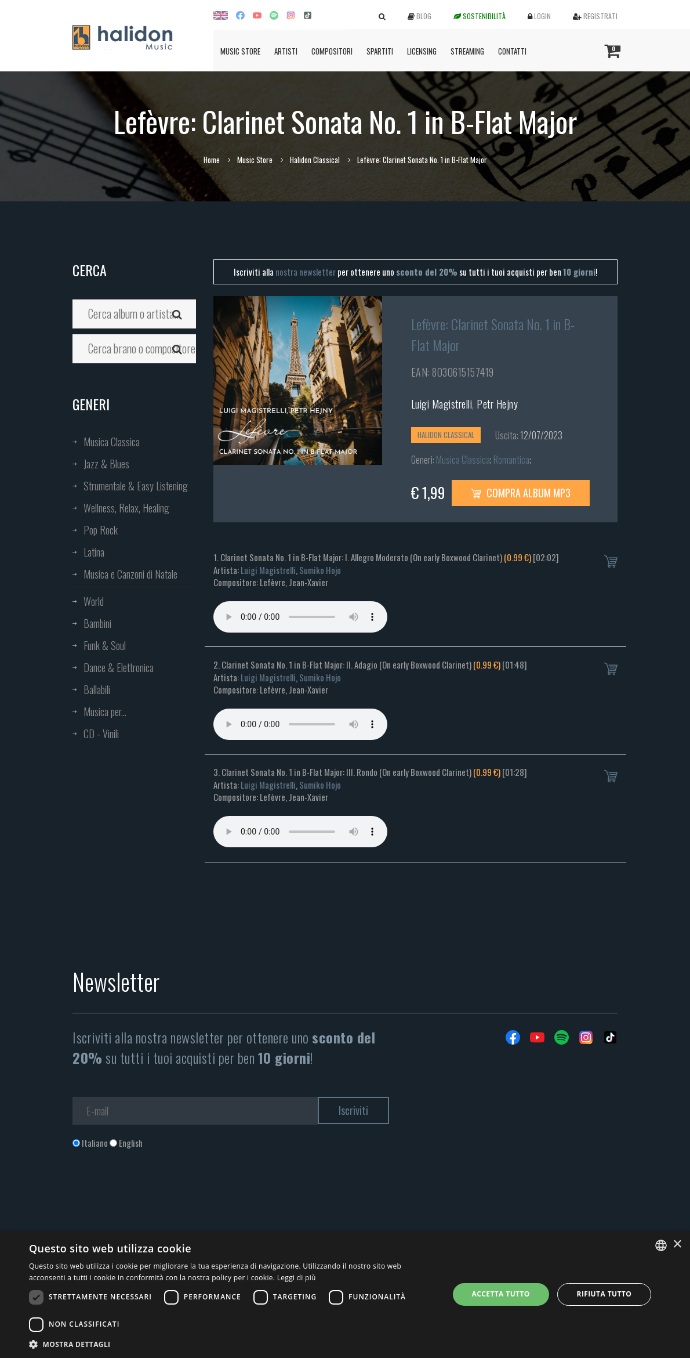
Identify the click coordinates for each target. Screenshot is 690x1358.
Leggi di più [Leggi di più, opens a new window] (296, 1278)
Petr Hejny (497, 403)
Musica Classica (111, 441)
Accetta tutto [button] (501, 1294)
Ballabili (96, 689)
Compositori (332, 51)
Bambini (97, 623)
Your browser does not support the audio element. (300, 617)
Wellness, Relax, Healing (126, 507)
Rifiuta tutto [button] (604, 1294)
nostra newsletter (305, 271)
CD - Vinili (101, 733)
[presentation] (160, 1196)
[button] (232, 1343)
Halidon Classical (315, 159)
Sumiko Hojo (320, 570)
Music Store (240, 51)
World (93, 601)
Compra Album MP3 (521, 492)
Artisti (285, 51)
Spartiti (379, 51)
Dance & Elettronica (118, 667)
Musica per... (104, 711)
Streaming (467, 51)
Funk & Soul (104, 645)
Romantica (511, 460)
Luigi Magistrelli (442, 403)
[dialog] (345, 1294)
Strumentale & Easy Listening (135, 485)
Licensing (422, 51)
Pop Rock (100, 529)
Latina (93, 551)
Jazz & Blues (106, 463)
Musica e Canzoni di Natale (130, 574)
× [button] (677, 1244)
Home (212, 159)
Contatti (512, 51)
